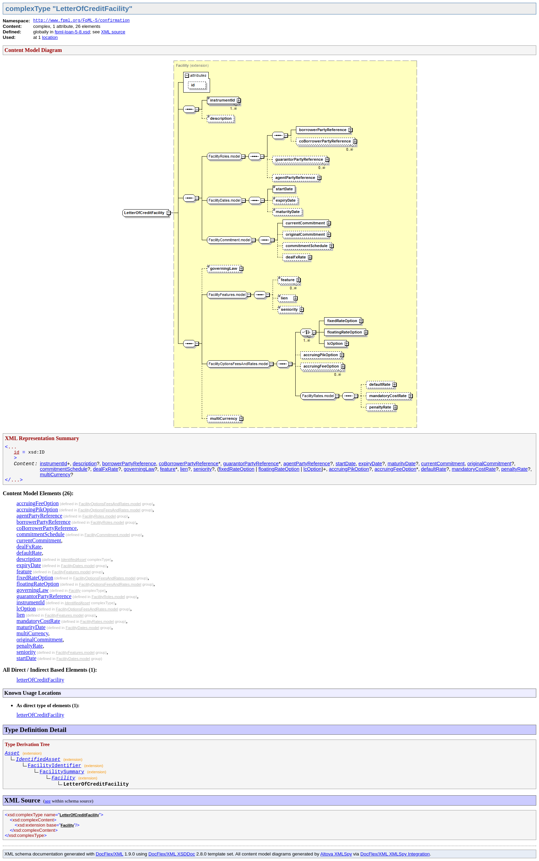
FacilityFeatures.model (71, 572)
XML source (113, 31)
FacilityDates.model (78, 566)
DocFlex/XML (109, 854)
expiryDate (370, 463)
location (50, 37)
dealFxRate (105, 469)
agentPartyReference (306, 463)
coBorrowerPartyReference (189, 463)
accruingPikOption (349, 469)
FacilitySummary (62, 772)
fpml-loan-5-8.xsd (72, 31)
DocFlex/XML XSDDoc (171, 854)
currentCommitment (442, 463)
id (16, 452)
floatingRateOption (278, 469)
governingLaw (139, 469)
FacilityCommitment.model (107, 535)
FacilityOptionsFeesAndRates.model (110, 504)
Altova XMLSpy (336, 854)
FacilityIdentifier (54, 765)
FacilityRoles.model (99, 516)
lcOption (313, 469)
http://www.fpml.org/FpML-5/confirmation (81, 20)
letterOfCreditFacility (40, 680)
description (85, 463)
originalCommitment (489, 463)
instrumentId (53, 463)
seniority (202, 469)
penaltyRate (514, 469)
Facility (75, 590)
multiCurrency (55, 474)
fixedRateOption (236, 469)
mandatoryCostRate (474, 469)
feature (168, 469)
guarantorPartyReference (251, 463)
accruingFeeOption (396, 469)
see (48, 801)
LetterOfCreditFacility (79, 815)
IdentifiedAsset (73, 559)
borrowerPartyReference (129, 463)
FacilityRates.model (97, 621)
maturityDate (402, 463)
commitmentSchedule (63, 469)
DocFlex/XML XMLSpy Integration (395, 854)
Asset (12, 753)
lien (184, 469)
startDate (345, 463)
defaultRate (434, 469)
